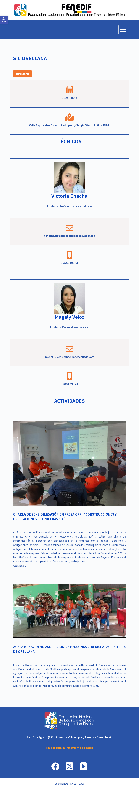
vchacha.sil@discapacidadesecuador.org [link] (69, 235)
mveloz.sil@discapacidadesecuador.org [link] (69, 357)
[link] (4, 20)
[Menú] (122, 29)
